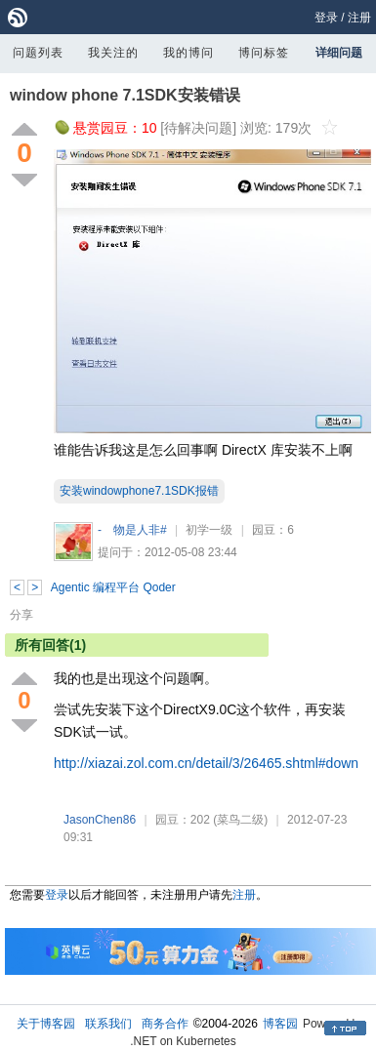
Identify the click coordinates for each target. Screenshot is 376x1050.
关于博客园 (46, 1023)
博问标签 (263, 53)
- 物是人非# (132, 530)
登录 (326, 17)
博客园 (280, 1023)
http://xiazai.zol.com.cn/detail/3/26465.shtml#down (206, 763)
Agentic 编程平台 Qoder (113, 587)
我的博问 (188, 53)
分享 (21, 615)
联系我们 (108, 1023)
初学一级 (209, 530)
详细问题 (338, 53)
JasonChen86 (99, 820)
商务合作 (165, 1023)
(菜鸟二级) (240, 820)
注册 (359, 17)
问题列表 (38, 53)
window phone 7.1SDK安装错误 (125, 95)
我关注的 (113, 53)
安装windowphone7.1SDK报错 (139, 491)
